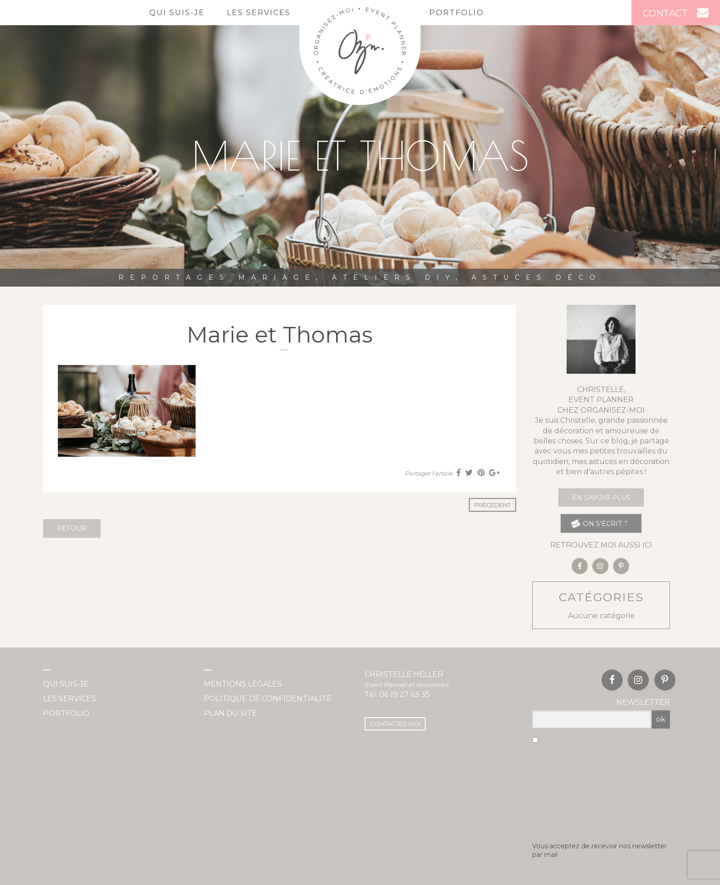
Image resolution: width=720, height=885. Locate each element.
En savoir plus (601, 497)
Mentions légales (243, 684)
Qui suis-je (177, 12)
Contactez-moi (395, 723)
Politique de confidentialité (268, 698)
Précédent (492, 505)
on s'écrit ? (599, 523)
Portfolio (456, 12)
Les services (259, 12)
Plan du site (230, 713)
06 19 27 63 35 (404, 694)
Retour (72, 528)
